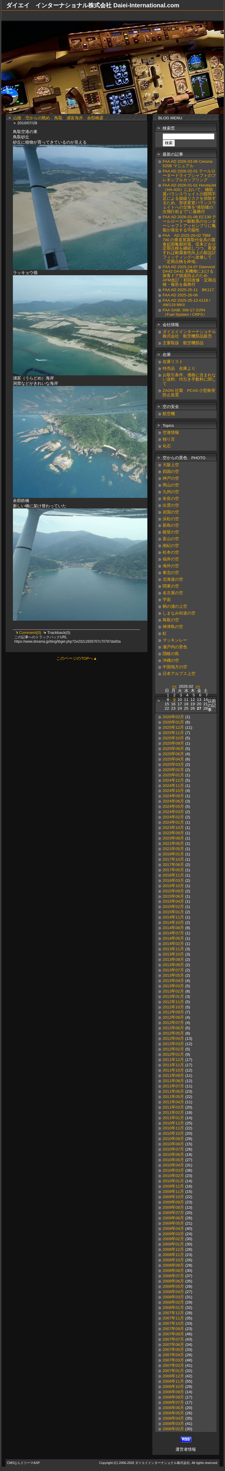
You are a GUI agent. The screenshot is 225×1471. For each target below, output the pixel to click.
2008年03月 (173, 1297)
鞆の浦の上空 (175, 606)
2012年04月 (173, 1038)
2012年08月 (173, 1017)
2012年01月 (173, 1054)
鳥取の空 (171, 620)
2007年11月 (173, 1318)
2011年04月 (173, 1102)
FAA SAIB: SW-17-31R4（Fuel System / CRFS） (185, 312)
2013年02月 (173, 991)
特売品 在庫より (179, 368)
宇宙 (167, 599)
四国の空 (171, 471)
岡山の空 (171, 485)
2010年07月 (173, 1149)
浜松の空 (171, 519)
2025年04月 (173, 759)
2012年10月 (173, 1007)
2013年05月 (173, 975)
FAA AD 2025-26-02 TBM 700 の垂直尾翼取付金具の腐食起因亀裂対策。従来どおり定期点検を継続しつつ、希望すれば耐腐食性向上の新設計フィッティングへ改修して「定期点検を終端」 (189, 248)
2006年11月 (173, 1381)
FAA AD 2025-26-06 (180, 295)
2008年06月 (173, 1281)
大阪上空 (171, 465)
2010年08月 (173, 1144)
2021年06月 (173, 843)
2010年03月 (173, 1170)
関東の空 (171, 586)
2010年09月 (173, 1138)
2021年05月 (173, 849)
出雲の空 (171, 505)
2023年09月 (173, 833)
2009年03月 (173, 1234)
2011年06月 (173, 1091)
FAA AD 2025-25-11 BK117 (188, 290)
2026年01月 (173, 722)
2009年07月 (173, 1212)
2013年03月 (173, 986)
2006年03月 (173, 1423)
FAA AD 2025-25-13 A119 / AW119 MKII (186, 302)
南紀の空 (171, 545)
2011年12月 (173, 1059)
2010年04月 (173, 1165)
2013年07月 (173, 970)
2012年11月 (173, 1002)
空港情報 (173, 432)
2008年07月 (173, 1276)
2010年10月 (173, 1133)
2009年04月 (173, 1228)
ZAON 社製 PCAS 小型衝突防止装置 (189, 392)
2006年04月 (173, 1418)
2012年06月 (173, 1028)
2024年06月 (173, 801)
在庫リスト (173, 362)
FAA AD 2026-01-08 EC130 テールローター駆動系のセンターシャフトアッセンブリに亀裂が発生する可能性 (189, 223)
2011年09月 (173, 1075)
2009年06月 (173, 1218)
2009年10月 (173, 1197)
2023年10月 (173, 827)
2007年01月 (173, 1370)
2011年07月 (173, 1086)
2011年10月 (173, 1070)
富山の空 (171, 539)
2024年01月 (173, 822)
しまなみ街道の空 (179, 613)
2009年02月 (173, 1239)
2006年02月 (173, 1429)
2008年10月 (173, 1260)
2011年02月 (173, 1112)
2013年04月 (173, 980)
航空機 (169, 414)
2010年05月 (173, 1160)
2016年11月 (173, 875)
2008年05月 (173, 1286)
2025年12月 (173, 727)
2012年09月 (173, 1012)
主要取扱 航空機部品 (183, 343)
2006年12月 (173, 1376)
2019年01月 (173, 854)
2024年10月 (173, 790)
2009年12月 (173, 1186)
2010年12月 (173, 1123)
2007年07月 (173, 1339)
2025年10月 (173, 738)
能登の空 (171, 532)
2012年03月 (173, 1044)
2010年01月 (173, 1181)
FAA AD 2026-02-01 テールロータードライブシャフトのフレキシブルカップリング (189, 175)
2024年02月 (173, 817)
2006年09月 (173, 1392)
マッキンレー (175, 640)
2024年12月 (173, 780)
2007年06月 (173, 1344)
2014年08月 (173, 928)
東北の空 (171, 572)
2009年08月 (173, 1207)
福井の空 (171, 559)
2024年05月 (173, 806)
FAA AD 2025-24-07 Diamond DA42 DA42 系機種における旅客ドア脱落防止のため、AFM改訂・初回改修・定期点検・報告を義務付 (189, 276)
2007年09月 (173, 1328)
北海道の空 (173, 579)
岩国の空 (171, 512)
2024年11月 (173, 785)
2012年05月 (173, 1033)
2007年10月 (173, 1323)
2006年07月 (173, 1402)
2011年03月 (173, 1107)
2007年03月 (173, 1360)
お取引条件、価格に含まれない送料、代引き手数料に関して (189, 379)
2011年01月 (173, 1118)
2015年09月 (173, 891)
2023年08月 (173, 838)
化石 (167, 446)
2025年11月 (173, 733)
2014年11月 (173, 917)
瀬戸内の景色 (175, 647)
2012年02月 (173, 1049)
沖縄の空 (171, 660)
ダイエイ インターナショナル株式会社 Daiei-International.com (92, 5)
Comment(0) (30, 632)
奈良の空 (171, 498)
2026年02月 (173, 717)
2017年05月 (173, 870)
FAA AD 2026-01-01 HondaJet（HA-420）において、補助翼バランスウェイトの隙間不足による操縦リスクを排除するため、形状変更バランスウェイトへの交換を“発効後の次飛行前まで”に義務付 (189, 198)
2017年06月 (173, 864)
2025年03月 (173, 764)
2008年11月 (173, 1254)
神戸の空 (171, 478)
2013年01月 (173, 996)
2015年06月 (173, 896)
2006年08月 (173, 1397)
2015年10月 (173, 886)
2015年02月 (173, 906)
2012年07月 (173, 1022)
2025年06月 (173, 754)
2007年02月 (173, 1365)
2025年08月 (173, 748)
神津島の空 (173, 626)
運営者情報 (185, 1449)
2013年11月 (173, 949)
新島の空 (171, 525)
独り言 (169, 439)
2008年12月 (173, 1249)
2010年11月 (173, 1128)
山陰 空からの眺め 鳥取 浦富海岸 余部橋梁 (60, 118)
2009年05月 (173, 1223)
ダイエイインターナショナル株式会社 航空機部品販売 (189, 334)
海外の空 (171, 566)
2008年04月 (173, 1291)
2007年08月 (173, 1334)
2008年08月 (173, 1270)
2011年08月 (173, 1081)
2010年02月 (173, 1175)
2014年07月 (173, 933)
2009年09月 (173, 1202)
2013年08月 (173, 965)
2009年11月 (173, 1191)
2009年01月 (173, 1244)
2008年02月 (173, 1302)
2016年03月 (173, 880)
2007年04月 (173, 1355)
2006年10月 (173, 1386)
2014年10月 (173, 922)
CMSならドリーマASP (23, 1463)
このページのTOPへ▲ (76, 658)
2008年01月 (173, 1307)
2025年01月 (173, 775)
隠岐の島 (171, 653)
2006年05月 (173, 1413)
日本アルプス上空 (179, 673)
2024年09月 (173, 796)
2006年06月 (173, 1407)
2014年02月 (173, 943)
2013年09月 (173, 959)
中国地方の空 (175, 667)
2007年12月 (173, 1313)
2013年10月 (173, 954)
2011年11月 (173, 1065)
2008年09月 (173, 1265)
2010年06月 (173, 1154)
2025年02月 (173, 770)
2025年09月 (173, 743)
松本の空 (171, 552)
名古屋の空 (173, 593)
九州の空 (171, 492)
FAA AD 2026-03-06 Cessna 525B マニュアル (187, 163)
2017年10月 (173, 859)
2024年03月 (173, 812)
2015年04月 (173, 901)
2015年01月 (173, 912)
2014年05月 (173, 938)
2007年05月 (173, 1349)
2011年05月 (173, 1096)
